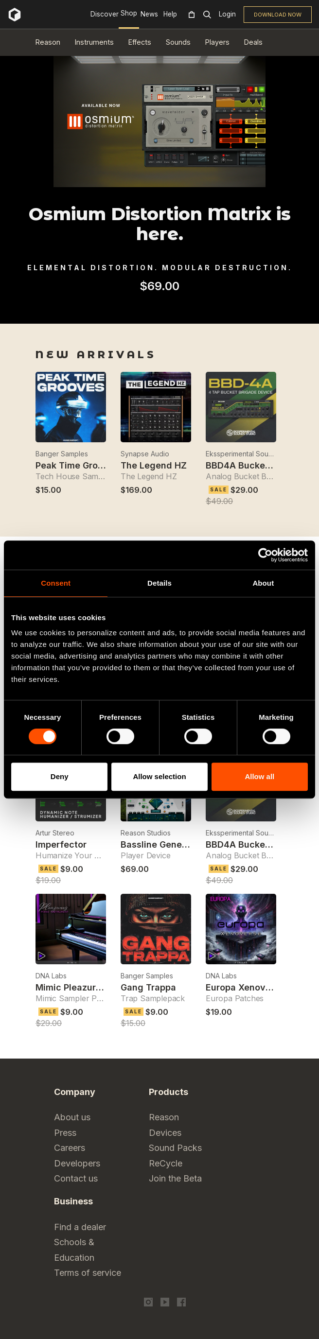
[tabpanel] (159, 301)
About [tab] (263, 583)
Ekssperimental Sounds (241, 454)
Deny (60, 776)
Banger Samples (61, 454)
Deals (253, 42)
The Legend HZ (154, 465)
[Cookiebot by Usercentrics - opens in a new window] (265, 555)
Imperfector (61, 844)
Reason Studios (146, 833)
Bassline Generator (162, 844)
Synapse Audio (145, 454)
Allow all (259, 776)
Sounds (178, 42)
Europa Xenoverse (245, 987)
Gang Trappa (148, 987)
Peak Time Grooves (77, 465)
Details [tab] (159, 583)
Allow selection (159, 776)
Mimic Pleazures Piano (83, 987)
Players (217, 42)
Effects (139, 42)
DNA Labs (51, 976)
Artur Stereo (54, 833)
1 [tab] (153, 311)
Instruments (94, 42)
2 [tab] (166, 311)
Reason (47, 42)
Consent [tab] (56, 583)
